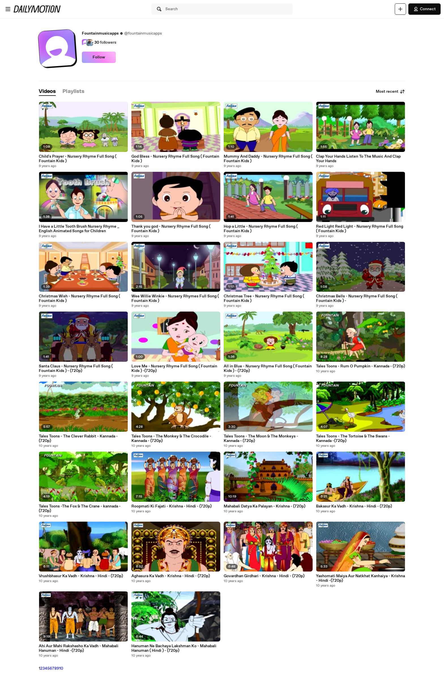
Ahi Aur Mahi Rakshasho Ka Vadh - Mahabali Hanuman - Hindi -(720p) (78, 648)
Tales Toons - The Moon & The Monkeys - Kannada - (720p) (261, 438)
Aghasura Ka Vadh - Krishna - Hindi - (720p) (170, 576)
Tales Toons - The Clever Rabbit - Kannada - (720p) (78, 438)
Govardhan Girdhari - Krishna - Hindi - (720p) (264, 576)
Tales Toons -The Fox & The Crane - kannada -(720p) (80, 508)
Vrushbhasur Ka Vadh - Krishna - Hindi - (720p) (81, 576)
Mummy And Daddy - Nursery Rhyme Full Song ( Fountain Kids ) (268, 158)
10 (61, 668)
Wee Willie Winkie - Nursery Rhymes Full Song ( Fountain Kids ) (175, 298)
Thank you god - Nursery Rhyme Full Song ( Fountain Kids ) (170, 228)
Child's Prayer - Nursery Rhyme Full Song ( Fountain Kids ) (77, 158)
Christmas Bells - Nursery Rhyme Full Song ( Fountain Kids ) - (356, 298)
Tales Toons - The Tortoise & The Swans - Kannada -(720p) (353, 438)
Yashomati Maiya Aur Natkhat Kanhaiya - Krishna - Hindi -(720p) (360, 578)
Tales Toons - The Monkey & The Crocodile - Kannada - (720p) (171, 438)
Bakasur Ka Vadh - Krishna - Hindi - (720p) (354, 506)
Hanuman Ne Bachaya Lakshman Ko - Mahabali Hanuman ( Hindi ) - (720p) (173, 648)
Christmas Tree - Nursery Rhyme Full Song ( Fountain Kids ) (264, 298)
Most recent (390, 91)
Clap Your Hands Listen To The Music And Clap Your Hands (358, 158)
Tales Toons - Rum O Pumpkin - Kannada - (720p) (360, 366)
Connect (424, 9)
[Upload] (400, 9)
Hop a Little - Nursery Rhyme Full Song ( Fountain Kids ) (261, 228)
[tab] (47, 91)
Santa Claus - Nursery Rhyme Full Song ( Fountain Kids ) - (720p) (76, 368)
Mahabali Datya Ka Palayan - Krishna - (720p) (264, 506)
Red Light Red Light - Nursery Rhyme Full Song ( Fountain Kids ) (359, 228)
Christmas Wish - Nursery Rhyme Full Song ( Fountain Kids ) (79, 298)
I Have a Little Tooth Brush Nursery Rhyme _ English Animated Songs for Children (79, 228)
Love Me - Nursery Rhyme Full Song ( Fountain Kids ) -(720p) (174, 368)
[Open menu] (7, 9)
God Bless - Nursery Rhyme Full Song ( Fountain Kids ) (175, 158)
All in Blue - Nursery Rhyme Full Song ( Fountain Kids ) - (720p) (268, 368)
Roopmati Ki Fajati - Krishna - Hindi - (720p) (171, 506)
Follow (99, 57)
